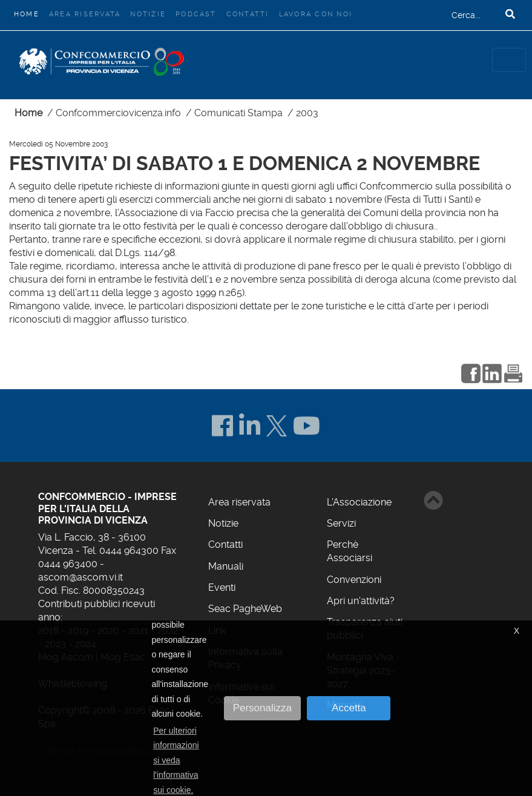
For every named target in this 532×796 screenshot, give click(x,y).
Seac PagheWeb (245, 608)
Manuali (225, 566)
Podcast (196, 14)
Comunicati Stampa (238, 113)
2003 (307, 113)
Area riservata (84, 14)
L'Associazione (359, 502)
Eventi (221, 587)
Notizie (148, 14)
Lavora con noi (315, 14)
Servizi (341, 523)
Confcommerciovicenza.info (118, 113)
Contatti (247, 14)
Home (29, 12)
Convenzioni (354, 579)
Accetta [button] (349, 708)
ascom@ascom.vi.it (80, 577)
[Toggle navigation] (509, 60)
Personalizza (262, 708)
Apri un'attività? (361, 601)
